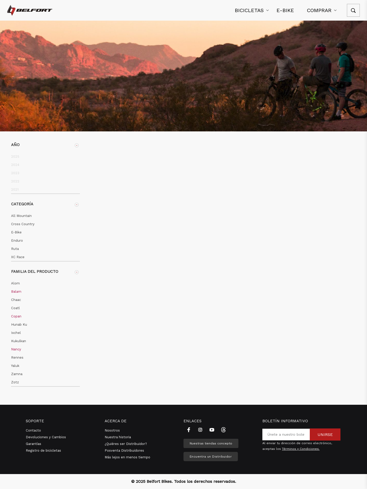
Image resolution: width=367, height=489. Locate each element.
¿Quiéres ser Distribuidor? (126, 444)
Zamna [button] (16, 374)
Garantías (33, 444)
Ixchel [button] (16, 333)
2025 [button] (15, 156)
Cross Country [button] (23, 224)
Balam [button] (16, 291)
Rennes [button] (17, 357)
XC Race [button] (17, 257)
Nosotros (112, 430)
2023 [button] (15, 173)
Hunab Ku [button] (19, 324)
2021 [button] (15, 189)
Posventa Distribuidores (124, 450)
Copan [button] (16, 316)
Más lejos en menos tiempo (127, 457)
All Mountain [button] (21, 216)
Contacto (33, 430)
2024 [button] (15, 165)
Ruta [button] (15, 249)
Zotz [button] (15, 382)
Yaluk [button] (15, 366)
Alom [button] (15, 283)
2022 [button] (15, 181)
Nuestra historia (118, 437)
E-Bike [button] (16, 232)
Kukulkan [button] (18, 341)
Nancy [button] (16, 349)
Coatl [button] (15, 308)
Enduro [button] (17, 240)
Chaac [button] (16, 300)
